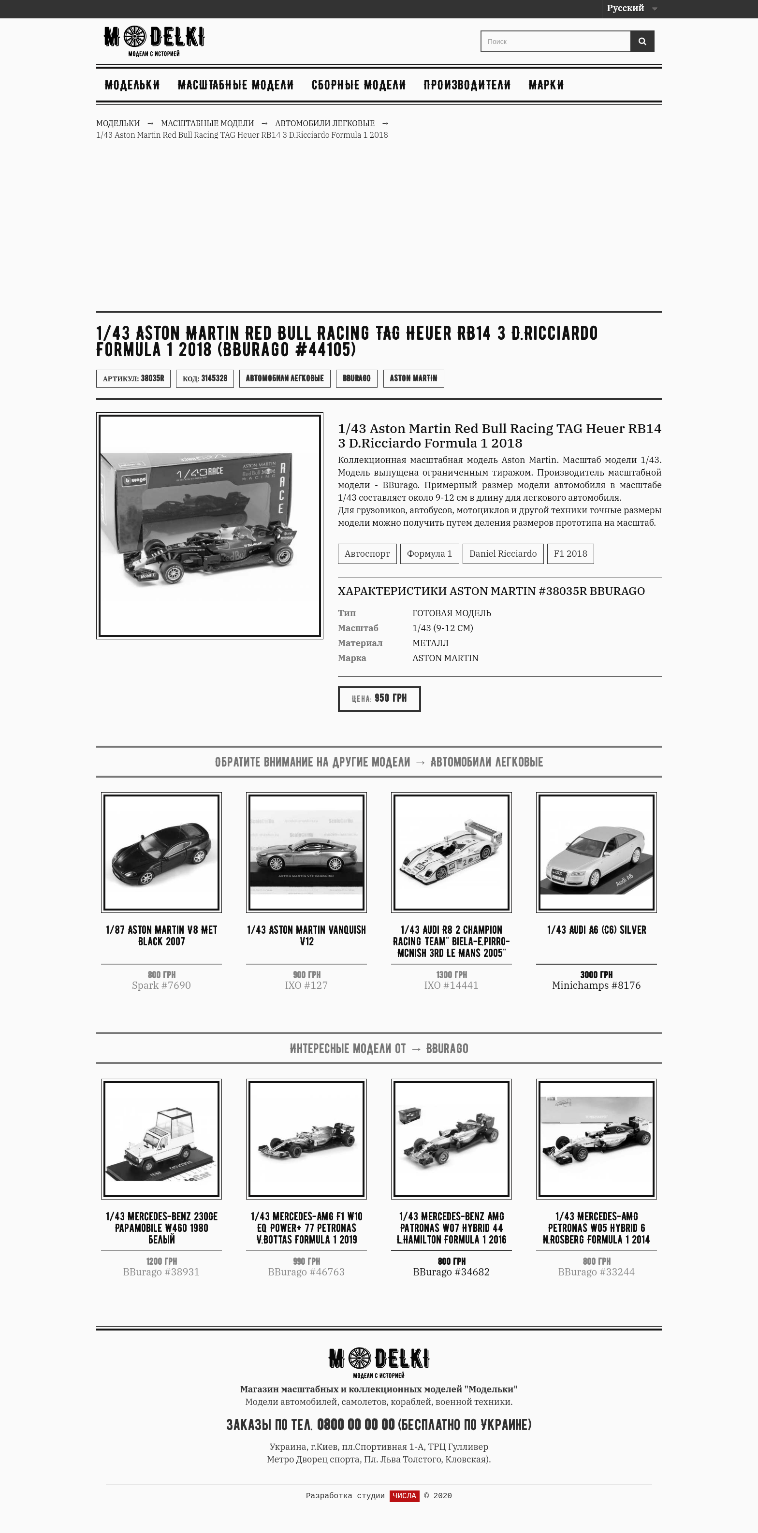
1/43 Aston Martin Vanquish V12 (306, 935)
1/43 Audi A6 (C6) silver (596, 930)
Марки (547, 84)
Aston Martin (413, 378)
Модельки (132, 84)
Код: (205, 378)
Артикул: (133, 378)
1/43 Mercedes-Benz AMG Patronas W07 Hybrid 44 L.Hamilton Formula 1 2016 (452, 1227)
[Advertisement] (379, 231)
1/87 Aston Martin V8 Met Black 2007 (162, 935)
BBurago (357, 378)
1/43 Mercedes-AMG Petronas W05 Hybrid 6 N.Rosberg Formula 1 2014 (596, 1227)
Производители (467, 84)
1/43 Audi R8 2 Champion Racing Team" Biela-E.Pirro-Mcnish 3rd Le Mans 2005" (451, 941)
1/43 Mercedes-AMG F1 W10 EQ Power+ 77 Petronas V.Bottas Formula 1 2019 (307, 1227)
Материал (360, 643)
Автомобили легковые (285, 378)
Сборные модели (359, 84)
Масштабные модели (236, 84)
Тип (347, 613)
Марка (352, 658)
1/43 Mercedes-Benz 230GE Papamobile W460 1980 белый (162, 1227)
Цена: (362, 699)
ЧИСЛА (404, 1496)
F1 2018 (570, 553)
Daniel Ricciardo (503, 553)
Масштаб (358, 628)
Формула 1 (429, 553)
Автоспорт (367, 553)
